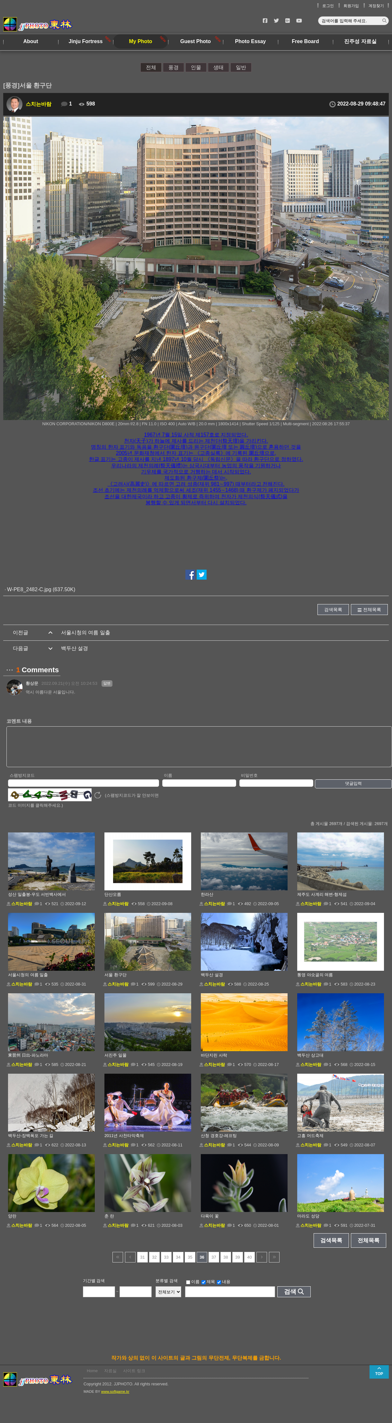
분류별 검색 (167, 1287)
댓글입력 (353, 790)
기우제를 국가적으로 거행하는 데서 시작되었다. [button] (196, 471)
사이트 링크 (134, 1377)
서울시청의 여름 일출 (85, 632)
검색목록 (333, 609)
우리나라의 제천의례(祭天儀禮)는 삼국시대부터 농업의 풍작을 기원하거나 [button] (196, 465)
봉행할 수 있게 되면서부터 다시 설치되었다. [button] (196, 502)
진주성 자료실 (360, 41)
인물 (196, 67)
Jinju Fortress (86, 41)
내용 (223, 1288)
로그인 (328, 6)
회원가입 (351, 6)
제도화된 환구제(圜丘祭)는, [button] (196, 478)
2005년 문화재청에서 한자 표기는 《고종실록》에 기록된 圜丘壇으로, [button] (196, 453)
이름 (168, 782)
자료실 (110, 1377)
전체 (151, 67)
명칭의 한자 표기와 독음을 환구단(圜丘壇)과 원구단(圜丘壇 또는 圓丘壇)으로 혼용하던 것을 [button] (196, 447)
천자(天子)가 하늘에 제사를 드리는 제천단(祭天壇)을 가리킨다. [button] (196, 441)
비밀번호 (249, 782)
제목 (208, 1288)
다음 (261, 1264)
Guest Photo (195, 41)
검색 (290, 1298)
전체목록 (372, 609)
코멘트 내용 (19, 721)
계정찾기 (376, 6)
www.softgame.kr (115, 1398)
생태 (218, 67)
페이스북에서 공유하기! (190, 574)
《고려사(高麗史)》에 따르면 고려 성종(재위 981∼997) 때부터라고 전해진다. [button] (196, 484)
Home (92, 1377)
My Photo (140, 41)
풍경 (173, 67)
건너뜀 (117, 1264)
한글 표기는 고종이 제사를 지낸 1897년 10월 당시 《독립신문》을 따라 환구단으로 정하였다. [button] (196, 459)
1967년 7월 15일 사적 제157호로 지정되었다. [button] (196, 434)
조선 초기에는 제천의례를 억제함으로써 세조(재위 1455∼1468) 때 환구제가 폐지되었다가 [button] (196, 490)
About (30, 41)
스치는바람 (38, 104)
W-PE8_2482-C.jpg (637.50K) (41, 589)
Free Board (305, 41)
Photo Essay (250, 41)
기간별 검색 (94, 1287)
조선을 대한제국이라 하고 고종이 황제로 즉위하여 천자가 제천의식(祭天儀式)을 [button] (196, 496)
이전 (130, 1264)
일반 (241, 67)
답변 (107, 683)
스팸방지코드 (22, 782)
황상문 (32, 683)
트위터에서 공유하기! (201, 574)
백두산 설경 (74, 648)
